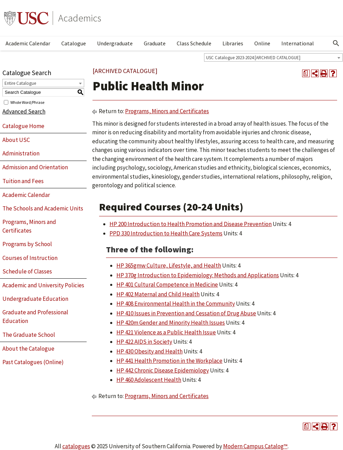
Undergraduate (115, 43)
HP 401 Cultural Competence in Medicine (167, 284)
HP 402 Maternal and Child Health (158, 294)
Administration (20, 153)
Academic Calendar (28, 43)
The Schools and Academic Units (42, 208)
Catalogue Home (23, 126)
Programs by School (27, 244)
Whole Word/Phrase (27, 102)
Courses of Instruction (30, 258)
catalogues (76, 446)
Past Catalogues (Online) (33, 362)
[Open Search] (336, 43)
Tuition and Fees (23, 181)
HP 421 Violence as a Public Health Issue (166, 332)
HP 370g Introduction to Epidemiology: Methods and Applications (197, 275)
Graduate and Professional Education (35, 316)
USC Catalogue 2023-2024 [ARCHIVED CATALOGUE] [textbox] (253, 58)
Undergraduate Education (35, 299)
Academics (79, 18)
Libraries (232, 43)
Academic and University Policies (43, 285)
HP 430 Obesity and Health (149, 351)
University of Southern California (26, 18)
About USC (16, 140)
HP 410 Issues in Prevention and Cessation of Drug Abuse (186, 313)
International (297, 43)
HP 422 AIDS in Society (144, 341)
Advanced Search (23, 111)
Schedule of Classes (27, 271)
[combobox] (273, 57)
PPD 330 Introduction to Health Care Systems (165, 233)
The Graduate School (28, 335)
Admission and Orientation (35, 167)
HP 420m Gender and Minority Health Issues (170, 322)
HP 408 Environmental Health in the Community (175, 303)
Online (262, 43)
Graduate (155, 43)
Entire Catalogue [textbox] (20, 83)
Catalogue (73, 43)
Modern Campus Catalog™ (255, 446)
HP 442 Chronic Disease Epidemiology (162, 370)
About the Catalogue (28, 348)
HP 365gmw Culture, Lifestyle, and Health (168, 265)
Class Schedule (194, 43)
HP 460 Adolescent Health (148, 380)
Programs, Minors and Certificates (29, 226)
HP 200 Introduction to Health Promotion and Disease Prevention (190, 224)
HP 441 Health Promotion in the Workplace (169, 360)
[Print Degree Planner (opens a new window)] (306, 73)
